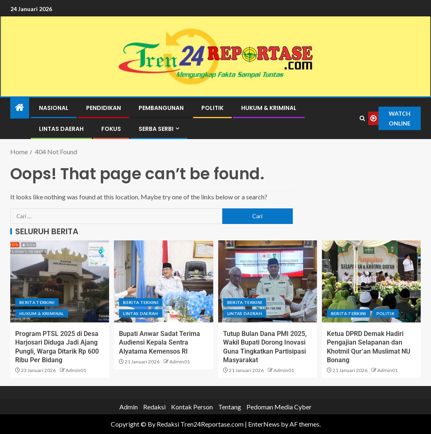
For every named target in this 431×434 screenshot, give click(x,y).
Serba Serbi (156, 129)
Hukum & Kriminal (268, 108)
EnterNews (264, 424)
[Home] (19, 108)
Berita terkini (37, 302)
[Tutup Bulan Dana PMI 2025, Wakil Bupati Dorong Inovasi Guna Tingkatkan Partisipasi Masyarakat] (267, 281)
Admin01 (76, 370)
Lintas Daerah (61, 129)
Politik (212, 108)
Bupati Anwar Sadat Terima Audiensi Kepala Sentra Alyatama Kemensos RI (159, 342)
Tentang (229, 407)
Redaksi (154, 407)
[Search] (362, 118)
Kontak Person (192, 407)
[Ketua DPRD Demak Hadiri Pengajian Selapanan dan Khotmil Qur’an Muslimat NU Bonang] (371, 281)
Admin (128, 407)
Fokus (111, 129)
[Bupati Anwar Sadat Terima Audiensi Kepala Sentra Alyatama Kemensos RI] (163, 281)
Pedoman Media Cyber (279, 407)
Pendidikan (103, 108)
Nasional (53, 108)
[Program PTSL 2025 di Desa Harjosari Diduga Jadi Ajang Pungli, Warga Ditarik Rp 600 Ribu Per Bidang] (59, 281)
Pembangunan (161, 108)
